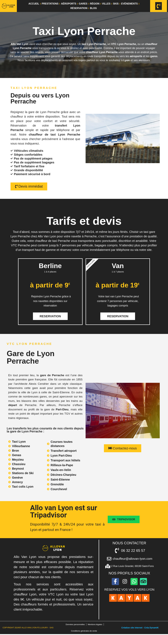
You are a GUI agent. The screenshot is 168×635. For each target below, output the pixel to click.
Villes (106, 3)
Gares (83, 3)
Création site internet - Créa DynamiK (140, 628)
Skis (116, 3)
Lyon (126, 60)
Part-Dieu (62, 409)
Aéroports (68, 3)
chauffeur (150, 44)
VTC (114, 44)
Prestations (50, 3)
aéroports (136, 56)
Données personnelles (75, 624)
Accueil (33, 3)
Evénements (129, 3)
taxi (84, 44)
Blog (93, 8)
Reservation (50, 316)
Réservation (78, 8)
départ (12, 405)
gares (153, 56)
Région (94, 3)
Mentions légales (95, 624)
